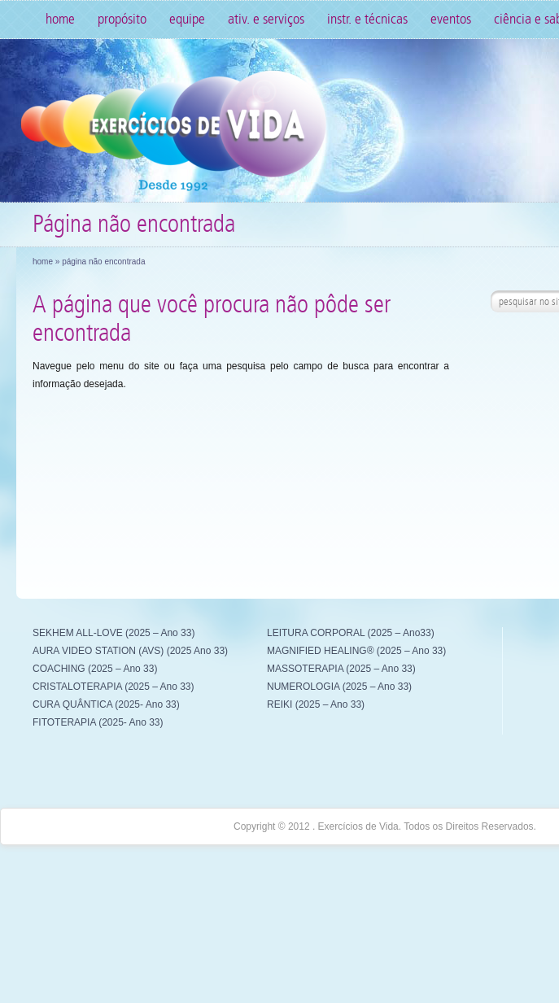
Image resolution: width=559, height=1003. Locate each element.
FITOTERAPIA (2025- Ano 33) (98, 722)
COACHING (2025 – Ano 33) (95, 668)
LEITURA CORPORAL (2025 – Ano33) (351, 633)
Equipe (187, 19)
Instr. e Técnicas (367, 19)
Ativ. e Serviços (266, 19)
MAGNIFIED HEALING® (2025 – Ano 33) (356, 650)
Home (60, 19)
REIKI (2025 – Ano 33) (316, 704)
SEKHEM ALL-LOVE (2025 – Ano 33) (113, 633)
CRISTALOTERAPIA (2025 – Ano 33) (113, 686)
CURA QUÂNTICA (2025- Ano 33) (106, 704)
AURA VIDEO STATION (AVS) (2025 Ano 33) (130, 650)
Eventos (450, 19)
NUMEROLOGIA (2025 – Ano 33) (339, 686)
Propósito (122, 19)
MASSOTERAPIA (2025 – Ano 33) (341, 668)
